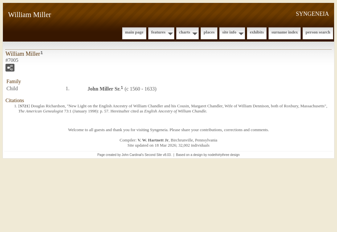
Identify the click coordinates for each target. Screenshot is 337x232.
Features (158, 32)
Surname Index (284, 32)
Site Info (229, 32)
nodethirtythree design (224, 155)
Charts (184, 32)
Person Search (317, 32)
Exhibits (257, 32)
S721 (24, 105)
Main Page (134, 32)
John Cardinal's (133, 155)
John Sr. (104, 89)
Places (209, 32)
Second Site (153, 155)
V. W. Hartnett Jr (153, 140)
